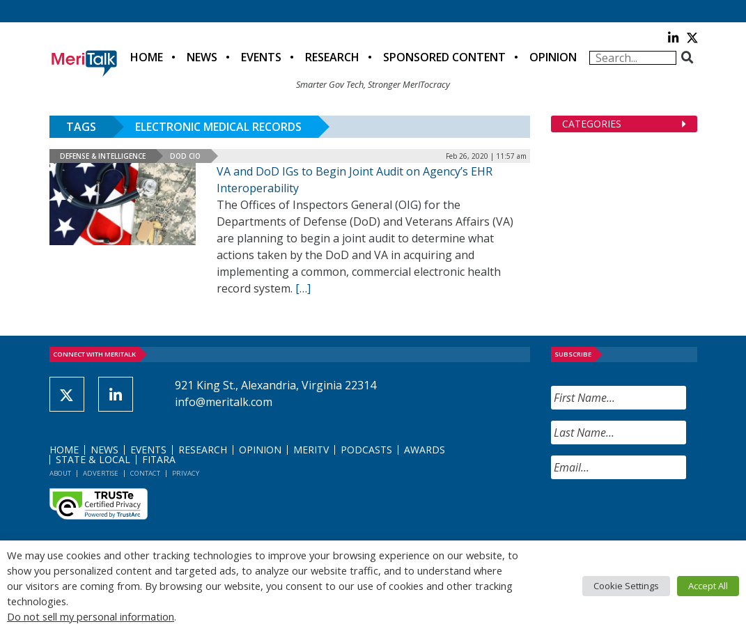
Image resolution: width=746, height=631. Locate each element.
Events (261, 57)
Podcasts (366, 449)
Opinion (553, 57)
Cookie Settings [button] (626, 585)
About (60, 473)
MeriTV (311, 449)
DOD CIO (185, 156)
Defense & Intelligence (103, 156)
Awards (424, 449)
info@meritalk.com (223, 402)
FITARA (159, 459)
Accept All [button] (708, 585)
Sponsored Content (444, 57)
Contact (145, 473)
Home (146, 57)
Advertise (100, 473)
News (202, 57)
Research (332, 57)
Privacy (185, 473)
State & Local (93, 459)
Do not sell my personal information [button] (90, 616)
